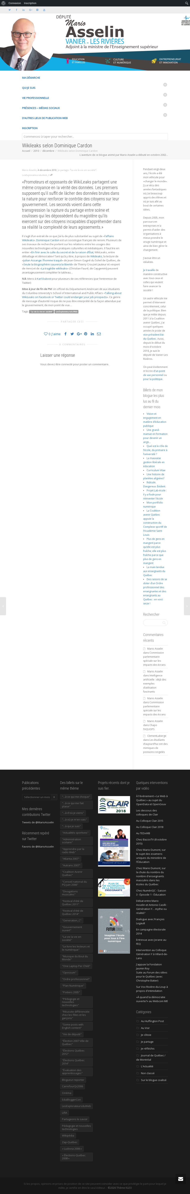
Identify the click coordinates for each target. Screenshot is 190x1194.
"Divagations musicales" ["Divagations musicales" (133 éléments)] (70, 892)
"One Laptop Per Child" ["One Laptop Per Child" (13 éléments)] (76, 966)
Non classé (148, 1073)
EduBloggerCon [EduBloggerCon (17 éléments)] (71, 1099)
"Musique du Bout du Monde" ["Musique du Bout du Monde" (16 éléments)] (75, 957)
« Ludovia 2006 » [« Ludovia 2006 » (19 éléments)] (72, 1148)
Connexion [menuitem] (15, 3)
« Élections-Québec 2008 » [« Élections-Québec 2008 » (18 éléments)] (73, 1156)
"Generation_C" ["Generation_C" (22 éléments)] (71, 920)
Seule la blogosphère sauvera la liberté (47, 264)
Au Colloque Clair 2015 (149, 821)
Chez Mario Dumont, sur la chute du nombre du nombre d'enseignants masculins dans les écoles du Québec (151, 876)
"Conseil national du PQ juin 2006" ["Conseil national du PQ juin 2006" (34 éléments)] (74, 883)
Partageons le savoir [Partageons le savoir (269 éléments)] (75, 1119)
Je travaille (149, 270)
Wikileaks (96, 256)
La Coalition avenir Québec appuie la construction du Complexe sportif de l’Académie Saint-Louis (155, 523)
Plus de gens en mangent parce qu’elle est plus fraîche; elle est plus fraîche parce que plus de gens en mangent (154, 551)
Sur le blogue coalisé (154, 1080)
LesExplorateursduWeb (34, 175)
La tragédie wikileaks (54, 268)
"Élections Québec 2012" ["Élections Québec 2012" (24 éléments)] (73, 1052)
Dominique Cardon (47, 240)
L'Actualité (147, 1066)
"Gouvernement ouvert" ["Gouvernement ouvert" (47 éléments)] (72, 928)
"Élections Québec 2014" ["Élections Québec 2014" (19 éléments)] (73, 1061)
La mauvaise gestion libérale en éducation (153, 462)
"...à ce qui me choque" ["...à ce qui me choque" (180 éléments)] (76, 796)
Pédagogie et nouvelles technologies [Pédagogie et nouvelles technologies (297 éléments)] (76, 1127)
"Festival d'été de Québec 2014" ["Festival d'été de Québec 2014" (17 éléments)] (72, 912)
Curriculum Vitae (156, 470)
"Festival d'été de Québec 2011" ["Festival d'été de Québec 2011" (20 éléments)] (72, 902)
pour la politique (152, 379)
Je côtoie (146, 1035)
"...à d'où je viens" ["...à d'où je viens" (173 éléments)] (73, 813)
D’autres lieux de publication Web (45, 118)
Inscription (29, 128)
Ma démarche (31, 78)
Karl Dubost (44, 278)
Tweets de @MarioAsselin (38, 822)
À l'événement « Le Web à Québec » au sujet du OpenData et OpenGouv (152, 800)
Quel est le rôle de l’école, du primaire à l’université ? (155, 450)
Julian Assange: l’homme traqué (42, 260)
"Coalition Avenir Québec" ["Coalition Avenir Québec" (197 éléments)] (72, 873)
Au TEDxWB (143, 833)
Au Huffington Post (152, 1021)
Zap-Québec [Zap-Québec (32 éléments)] (69, 1142)
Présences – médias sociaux (41, 108)
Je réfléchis (148, 1048)
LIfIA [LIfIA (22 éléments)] (64, 1112)
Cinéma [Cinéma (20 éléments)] (66, 1093)
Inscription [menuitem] (30, 3)
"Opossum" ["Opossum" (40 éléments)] (69, 972)
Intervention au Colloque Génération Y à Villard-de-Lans (152, 954)
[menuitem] (3, 3)
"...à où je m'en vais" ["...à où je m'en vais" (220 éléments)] (74, 819)
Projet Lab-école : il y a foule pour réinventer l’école (155, 494)
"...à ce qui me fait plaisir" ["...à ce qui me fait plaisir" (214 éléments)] (73, 804)
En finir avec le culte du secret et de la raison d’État (62, 252)
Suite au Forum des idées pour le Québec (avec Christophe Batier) (151, 976)
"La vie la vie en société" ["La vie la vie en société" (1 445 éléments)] (71, 938)
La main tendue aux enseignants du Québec (154, 571)
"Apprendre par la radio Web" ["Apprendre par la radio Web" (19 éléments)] (73, 850)
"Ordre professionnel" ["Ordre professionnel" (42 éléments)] (76, 979)
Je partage (63, 170)
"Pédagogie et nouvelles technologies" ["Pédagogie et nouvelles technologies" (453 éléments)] (70, 1002)
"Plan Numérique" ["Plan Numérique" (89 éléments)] (73, 985)
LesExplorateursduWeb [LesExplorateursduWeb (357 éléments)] (76, 1106)
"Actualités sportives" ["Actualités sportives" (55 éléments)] (75, 832)
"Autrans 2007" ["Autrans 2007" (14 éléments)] (71, 865)
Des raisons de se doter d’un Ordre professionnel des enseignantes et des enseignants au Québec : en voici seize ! (155, 591)
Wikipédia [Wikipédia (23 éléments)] (68, 1135)
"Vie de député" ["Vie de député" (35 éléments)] (72, 1034)
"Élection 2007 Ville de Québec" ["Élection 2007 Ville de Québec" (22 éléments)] (75, 1042)
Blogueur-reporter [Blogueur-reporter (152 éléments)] (73, 1080)
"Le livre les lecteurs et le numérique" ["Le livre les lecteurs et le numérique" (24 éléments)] (76, 948)
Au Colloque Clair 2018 (149, 827)
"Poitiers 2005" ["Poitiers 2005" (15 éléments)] (71, 992)
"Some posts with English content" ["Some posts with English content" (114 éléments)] (72, 1026)
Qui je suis (28, 88)
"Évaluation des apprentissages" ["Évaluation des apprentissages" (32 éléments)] (72, 1071)
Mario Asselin (155, 648)
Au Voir (145, 1028)
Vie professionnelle (35, 98)
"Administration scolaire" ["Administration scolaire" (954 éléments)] (71, 840)
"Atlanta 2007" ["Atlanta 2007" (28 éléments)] (70, 858)
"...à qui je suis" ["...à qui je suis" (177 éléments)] (71, 826)
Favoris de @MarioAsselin (38, 846)
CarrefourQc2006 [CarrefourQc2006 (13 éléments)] (72, 1086)
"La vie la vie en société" (83, 170)
